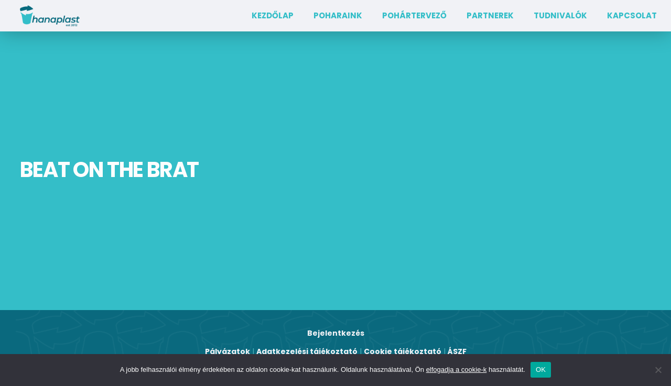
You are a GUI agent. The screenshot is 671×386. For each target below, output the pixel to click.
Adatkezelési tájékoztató (307, 351)
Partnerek (490, 15)
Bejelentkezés (335, 333)
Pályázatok (227, 351)
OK (541, 369)
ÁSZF (457, 351)
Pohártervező (414, 15)
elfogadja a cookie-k (456, 369)
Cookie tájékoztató (402, 351)
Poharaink (337, 15)
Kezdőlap (273, 15)
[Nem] (658, 370)
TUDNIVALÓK (560, 15)
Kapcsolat (632, 15)
